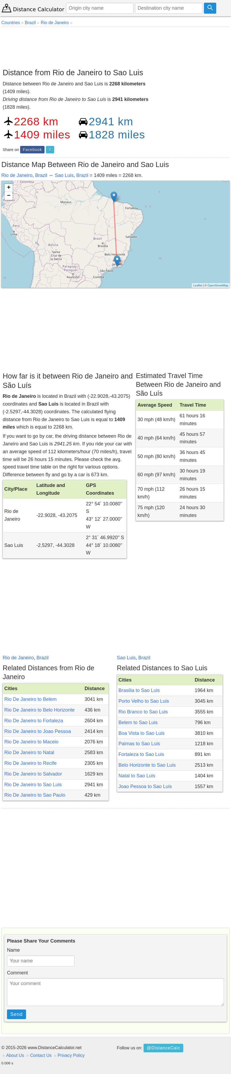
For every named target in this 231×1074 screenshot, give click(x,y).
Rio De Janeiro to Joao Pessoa (37, 731)
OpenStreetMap (217, 285)
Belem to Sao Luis (138, 722)
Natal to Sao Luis (137, 775)
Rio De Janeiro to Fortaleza (33, 720)
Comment (17, 972)
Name (13, 950)
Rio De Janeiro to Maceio (31, 741)
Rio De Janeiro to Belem (30, 699)
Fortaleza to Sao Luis (141, 754)
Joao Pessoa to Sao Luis (145, 786)
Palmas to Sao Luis (139, 743)
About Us (15, 1055)
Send (16, 1014)
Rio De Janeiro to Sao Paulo (34, 795)
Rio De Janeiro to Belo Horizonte (39, 710)
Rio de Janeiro (16, 175)
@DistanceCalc (163, 1047)
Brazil (41, 175)
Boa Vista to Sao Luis (142, 733)
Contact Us (41, 1055)
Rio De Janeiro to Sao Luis (33, 784)
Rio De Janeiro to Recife (30, 763)
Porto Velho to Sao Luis (144, 701)
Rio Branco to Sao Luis (143, 711)
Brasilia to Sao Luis (139, 690)
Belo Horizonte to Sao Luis (147, 765)
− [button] (8, 196)
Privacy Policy (71, 1055)
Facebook (32, 150)
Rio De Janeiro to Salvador (33, 774)
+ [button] (8, 188)
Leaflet (197, 285)
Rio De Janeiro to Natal (29, 752)
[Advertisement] (115, 45)
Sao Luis (64, 175)
